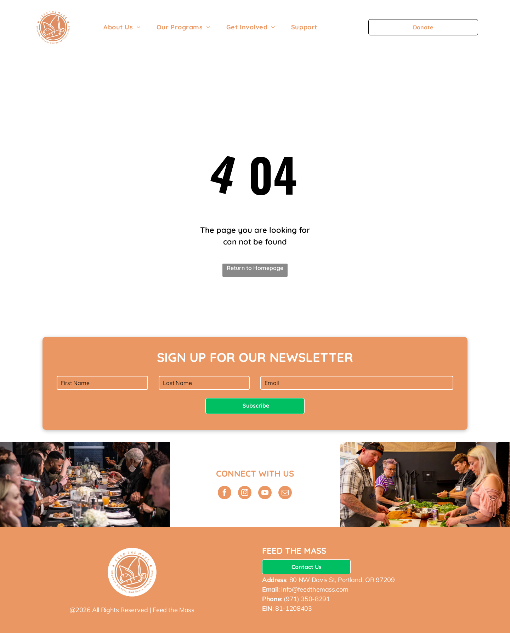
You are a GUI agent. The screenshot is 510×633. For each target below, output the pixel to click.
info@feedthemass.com (314, 589)
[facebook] (224, 493)
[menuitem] (122, 27)
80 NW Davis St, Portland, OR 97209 (342, 580)
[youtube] (265, 493)
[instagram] (244, 493)
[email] (285, 493)
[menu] (494, 27)
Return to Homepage (255, 267)
